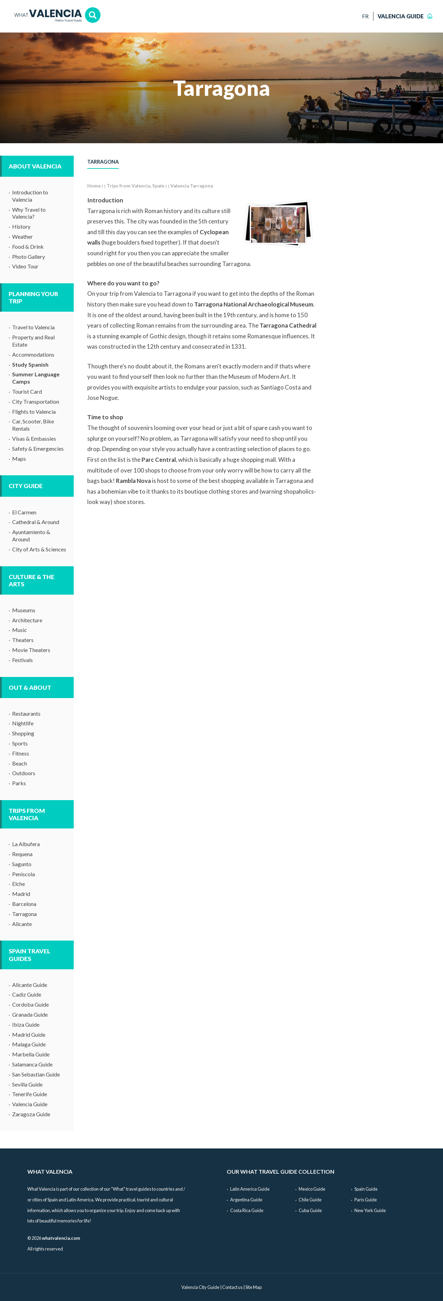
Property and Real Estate (33, 341)
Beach (19, 763)
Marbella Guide (30, 1054)
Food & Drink (28, 246)
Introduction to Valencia (30, 196)
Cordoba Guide (30, 1004)
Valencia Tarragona (191, 186)
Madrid (21, 893)
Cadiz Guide (26, 994)
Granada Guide (30, 1014)
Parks (19, 783)
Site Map (253, 1287)
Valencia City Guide (200, 1287)
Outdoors (23, 773)
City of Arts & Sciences (39, 549)
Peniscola (23, 874)
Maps (19, 458)
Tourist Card (27, 391)
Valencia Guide (29, 1104)
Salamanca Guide (32, 1064)
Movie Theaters (31, 650)
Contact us (232, 1287)
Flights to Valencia (34, 411)
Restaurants (26, 713)
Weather (22, 236)
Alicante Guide (29, 984)
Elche (18, 883)
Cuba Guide (310, 1210)
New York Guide (370, 1210)
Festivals (22, 660)
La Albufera (26, 844)
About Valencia (35, 166)
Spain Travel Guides (29, 954)
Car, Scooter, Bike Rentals (33, 425)
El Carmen (24, 512)
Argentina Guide (246, 1199)
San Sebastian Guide (36, 1074)
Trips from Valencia (27, 814)
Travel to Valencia (33, 327)
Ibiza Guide (25, 1024)
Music (19, 629)
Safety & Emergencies (38, 448)
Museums (23, 610)
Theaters (23, 639)
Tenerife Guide (29, 1094)
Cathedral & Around (35, 522)
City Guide (26, 485)
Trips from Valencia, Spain (135, 186)
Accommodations (33, 354)
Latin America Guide (250, 1189)
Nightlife (23, 723)
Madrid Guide (28, 1034)
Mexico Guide (312, 1189)
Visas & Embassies (34, 438)
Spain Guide (366, 1189)
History (21, 226)
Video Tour (25, 266)
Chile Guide (310, 1199)
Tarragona (24, 913)
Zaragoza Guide (31, 1114)
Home (94, 186)
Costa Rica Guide (246, 1210)
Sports (20, 743)
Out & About (30, 687)
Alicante (22, 923)
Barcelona (24, 903)
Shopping (23, 733)
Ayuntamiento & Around (31, 535)
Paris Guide (365, 1199)
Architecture (27, 620)
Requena (22, 854)
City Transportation (35, 401)
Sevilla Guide (27, 1084)
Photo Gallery (28, 256)
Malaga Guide (29, 1044)
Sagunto (21, 864)
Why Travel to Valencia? (29, 213)
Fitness (20, 753)
